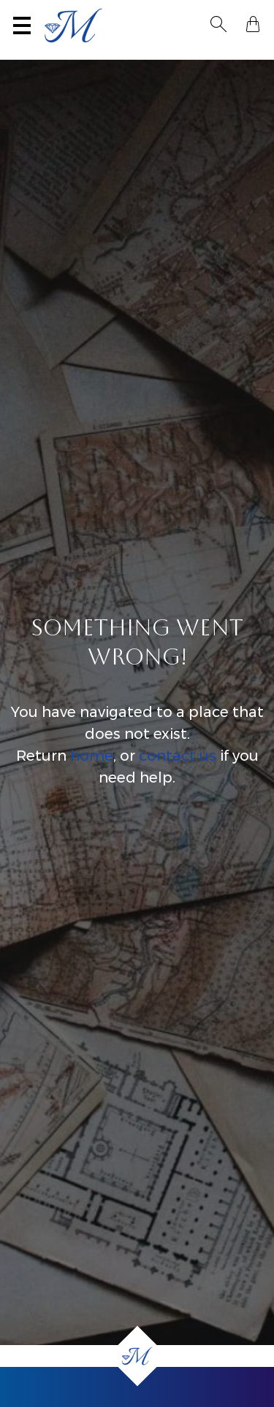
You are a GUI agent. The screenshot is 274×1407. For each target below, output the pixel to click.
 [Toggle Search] (218, 24)
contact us (177, 755)
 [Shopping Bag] (253, 24)
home (91, 755)
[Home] (137, 1356)
